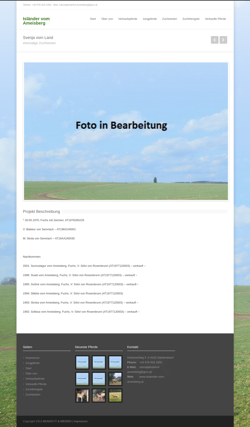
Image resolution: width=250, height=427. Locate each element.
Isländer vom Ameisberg (36, 20)
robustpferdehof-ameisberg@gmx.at (78, 4)
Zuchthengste (191, 18)
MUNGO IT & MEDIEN (57, 421)
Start (93, 18)
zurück (215, 40)
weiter (223, 40)
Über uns (107, 18)
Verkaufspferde (127, 18)
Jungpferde (150, 18)
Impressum (33, 357)
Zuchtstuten (169, 18)
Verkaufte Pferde (215, 18)
